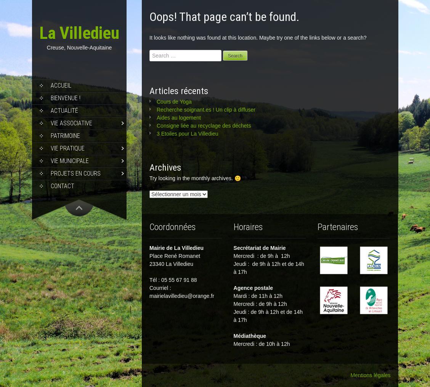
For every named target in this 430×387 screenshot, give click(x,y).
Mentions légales (370, 375)
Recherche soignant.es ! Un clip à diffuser (206, 110)
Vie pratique (68, 148)
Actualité (64, 110)
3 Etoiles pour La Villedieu (187, 134)
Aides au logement (179, 118)
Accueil (61, 85)
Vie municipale (70, 161)
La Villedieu (79, 33)
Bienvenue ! (65, 98)
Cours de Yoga (174, 102)
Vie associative (71, 123)
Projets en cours (76, 173)
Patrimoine (65, 135)
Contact (62, 186)
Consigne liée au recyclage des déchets (204, 126)
